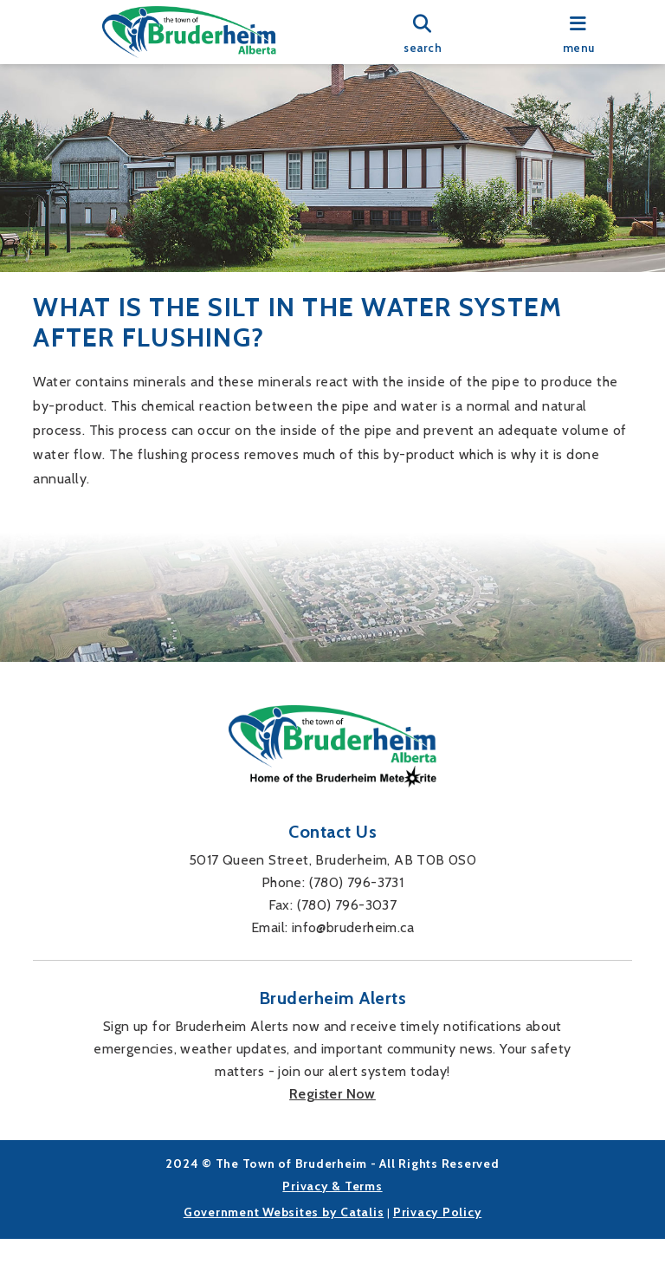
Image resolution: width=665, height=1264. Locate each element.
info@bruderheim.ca (353, 952)
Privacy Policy (437, 1237)
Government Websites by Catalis (284, 1237)
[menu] (578, 32)
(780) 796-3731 (356, 907)
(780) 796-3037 (347, 930)
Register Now (332, 1119)
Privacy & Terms (332, 1211)
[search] (422, 32)
